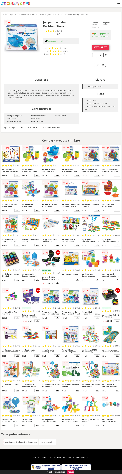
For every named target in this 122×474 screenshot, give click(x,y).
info (17, 175)
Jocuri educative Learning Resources (74, 14)
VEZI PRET (100, 47)
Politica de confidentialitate (62, 457)
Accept (71, 472)
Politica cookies (82, 457)
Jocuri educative (23, 14)
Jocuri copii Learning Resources (44, 14)
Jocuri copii (9, 14)
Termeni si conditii (40, 457)
